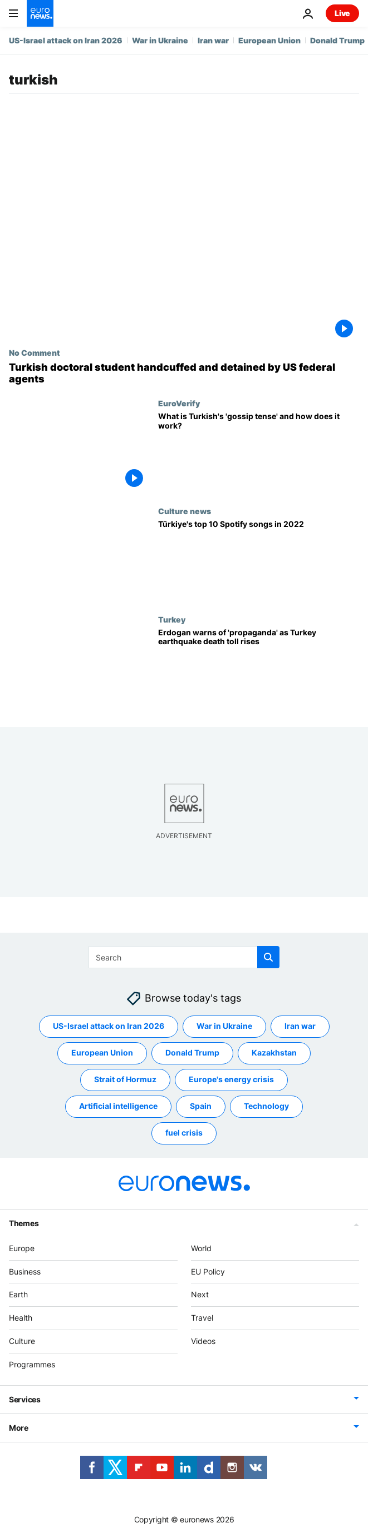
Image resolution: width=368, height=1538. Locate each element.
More (18, 1427)
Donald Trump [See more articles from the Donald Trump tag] (192, 1052)
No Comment (34, 352)
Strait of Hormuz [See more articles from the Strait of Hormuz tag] (125, 1079)
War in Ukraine (160, 40)
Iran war (213, 40)
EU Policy (208, 1271)
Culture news (184, 510)
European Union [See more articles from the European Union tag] (102, 1052)
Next (200, 1294)
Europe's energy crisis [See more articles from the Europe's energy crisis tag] (231, 1079)
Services (25, 1399)
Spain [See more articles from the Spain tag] (201, 1106)
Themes (23, 1223)
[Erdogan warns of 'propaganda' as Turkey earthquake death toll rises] (258, 668)
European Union (269, 40)
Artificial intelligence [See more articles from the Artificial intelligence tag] (118, 1106)
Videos (203, 1341)
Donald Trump (337, 40)
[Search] (184, 957)
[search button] (268, 957)
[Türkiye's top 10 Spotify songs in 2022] (258, 560)
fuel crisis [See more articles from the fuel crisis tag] (184, 1132)
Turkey (171, 619)
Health (20, 1317)
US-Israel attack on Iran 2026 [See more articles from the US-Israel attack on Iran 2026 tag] (108, 1026)
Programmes (32, 1364)
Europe (22, 1248)
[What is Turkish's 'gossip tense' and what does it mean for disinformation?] (258, 452)
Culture (22, 1341)
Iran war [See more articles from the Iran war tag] (300, 1026)
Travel (202, 1317)
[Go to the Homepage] (40, 13)
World (201, 1248)
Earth (18, 1294)
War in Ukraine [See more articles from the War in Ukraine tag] (224, 1026)
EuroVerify (179, 403)
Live (342, 13)
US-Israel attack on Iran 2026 (65, 40)
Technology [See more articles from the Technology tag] (266, 1106)
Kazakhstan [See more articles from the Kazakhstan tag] (274, 1052)
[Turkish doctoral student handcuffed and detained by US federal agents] (184, 373)
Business (25, 1271)
